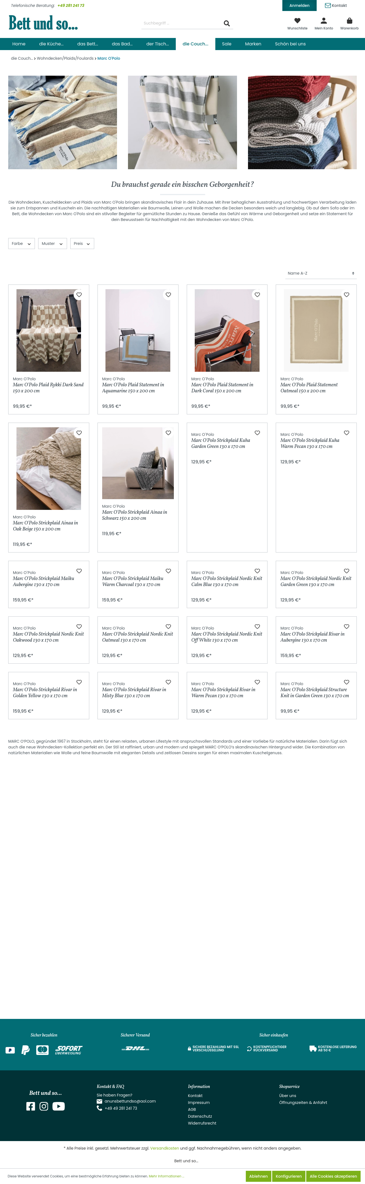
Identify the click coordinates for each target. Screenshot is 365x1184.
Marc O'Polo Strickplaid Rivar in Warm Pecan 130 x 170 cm (223, 938)
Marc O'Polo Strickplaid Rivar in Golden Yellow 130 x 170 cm (45, 938)
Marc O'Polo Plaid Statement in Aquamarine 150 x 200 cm (133, 385)
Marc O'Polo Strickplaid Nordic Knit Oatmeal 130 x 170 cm (137, 789)
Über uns (287, 1095)
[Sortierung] (321, 273)
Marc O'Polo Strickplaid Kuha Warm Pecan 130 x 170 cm (309, 523)
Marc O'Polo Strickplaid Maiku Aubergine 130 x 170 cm (43, 661)
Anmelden (299, 5)
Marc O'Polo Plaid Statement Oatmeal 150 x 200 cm (309, 385)
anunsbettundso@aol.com (130, 1101)
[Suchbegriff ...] (181, 23)
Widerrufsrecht (202, 1123)
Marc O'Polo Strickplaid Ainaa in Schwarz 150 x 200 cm (134, 512)
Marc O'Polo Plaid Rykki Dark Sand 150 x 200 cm (48, 385)
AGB (192, 1109)
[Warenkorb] (349, 23)
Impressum (199, 1102)
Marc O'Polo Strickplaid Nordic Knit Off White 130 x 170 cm (226, 789)
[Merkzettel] (297, 23)
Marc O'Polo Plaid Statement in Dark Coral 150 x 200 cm (222, 385)
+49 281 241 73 (70, 5)
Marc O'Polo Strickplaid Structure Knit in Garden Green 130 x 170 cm (314, 938)
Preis (82, 243)
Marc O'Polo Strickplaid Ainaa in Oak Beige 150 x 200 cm (45, 523)
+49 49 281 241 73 (121, 1108)
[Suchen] (227, 23)
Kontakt (336, 4)
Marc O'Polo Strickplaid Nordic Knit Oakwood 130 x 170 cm (48, 789)
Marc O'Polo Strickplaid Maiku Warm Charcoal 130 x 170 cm (132, 661)
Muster (52, 243)
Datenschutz (200, 1116)
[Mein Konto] (324, 23)
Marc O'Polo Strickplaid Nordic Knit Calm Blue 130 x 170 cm (226, 651)
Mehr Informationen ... (166, 1176)
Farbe (21, 243)
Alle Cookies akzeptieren (333, 1176)
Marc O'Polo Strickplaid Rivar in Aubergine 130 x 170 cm (312, 799)
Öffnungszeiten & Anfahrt (303, 1102)
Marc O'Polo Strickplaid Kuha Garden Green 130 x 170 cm (220, 523)
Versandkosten (164, 1148)
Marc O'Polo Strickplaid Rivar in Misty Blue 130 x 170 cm (134, 938)
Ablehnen (258, 1176)
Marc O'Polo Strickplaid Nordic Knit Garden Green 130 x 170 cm (315, 651)
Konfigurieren (289, 1176)
